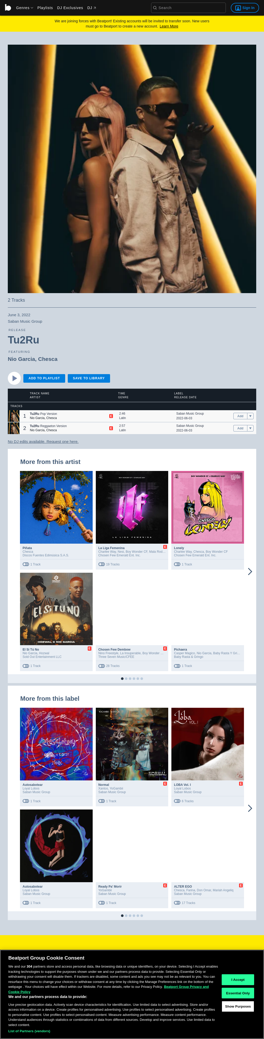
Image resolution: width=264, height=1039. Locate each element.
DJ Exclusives (70, 8)
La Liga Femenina (111, 548)
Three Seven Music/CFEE (116, 657)
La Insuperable (130, 653)
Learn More (169, 26)
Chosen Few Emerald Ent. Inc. (119, 555)
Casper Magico (184, 653)
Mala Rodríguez (160, 552)
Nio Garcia (21, 359)
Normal (103, 785)
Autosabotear (33, 785)
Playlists (45, 8)
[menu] (23, 8)
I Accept (238, 980)
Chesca (48, 359)
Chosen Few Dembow (114, 649)
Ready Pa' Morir (110, 886)
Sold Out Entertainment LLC (42, 657)
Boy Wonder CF (136, 552)
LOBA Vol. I (182, 785)
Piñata (27, 548)
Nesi (121, 552)
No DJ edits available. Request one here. (43, 441)
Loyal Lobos (31, 788)
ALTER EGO (183, 886)
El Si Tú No (31, 649)
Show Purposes (238, 1007)
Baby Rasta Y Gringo (227, 653)
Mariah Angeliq (223, 890)
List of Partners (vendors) (29, 1032)
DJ (91, 8)
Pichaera (180, 649)
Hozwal (44, 653)
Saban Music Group (190, 413)
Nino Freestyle (108, 653)
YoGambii (116, 788)
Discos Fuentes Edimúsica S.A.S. (46, 555)
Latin (122, 418)
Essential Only (238, 994)
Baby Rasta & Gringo (188, 657)
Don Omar (204, 890)
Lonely (179, 548)
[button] (13, 416)
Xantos (103, 788)
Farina (190, 890)
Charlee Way (107, 552)
